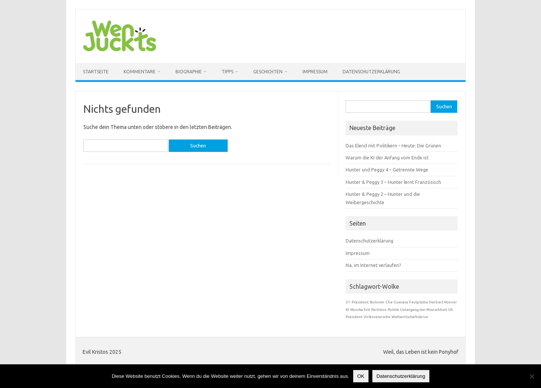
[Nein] (531, 376)
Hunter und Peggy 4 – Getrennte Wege (387, 169)
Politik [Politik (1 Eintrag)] (393, 310)
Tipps (227, 71)
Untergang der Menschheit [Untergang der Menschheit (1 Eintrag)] (423, 310)
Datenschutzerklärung (371, 71)
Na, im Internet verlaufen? (373, 265)
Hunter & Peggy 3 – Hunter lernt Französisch (393, 182)
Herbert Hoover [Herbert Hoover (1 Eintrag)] (443, 302)
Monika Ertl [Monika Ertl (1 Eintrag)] (360, 310)
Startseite (96, 71)
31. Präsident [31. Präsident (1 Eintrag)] (357, 302)
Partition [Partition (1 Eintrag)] (379, 310)
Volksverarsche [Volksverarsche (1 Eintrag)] (377, 317)
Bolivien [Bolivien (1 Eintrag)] (377, 302)
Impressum (315, 71)
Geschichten (268, 71)
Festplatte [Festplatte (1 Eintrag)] (418, 302)
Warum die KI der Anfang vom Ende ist (387, 157)
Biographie (188, 71)
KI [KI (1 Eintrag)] (347, 310)
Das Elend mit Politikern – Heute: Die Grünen (393, 145)
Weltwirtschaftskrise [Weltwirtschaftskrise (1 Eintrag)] (409, 317)
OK (360, 376)
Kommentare (140, 71)
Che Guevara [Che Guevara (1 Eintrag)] (396, 302)
